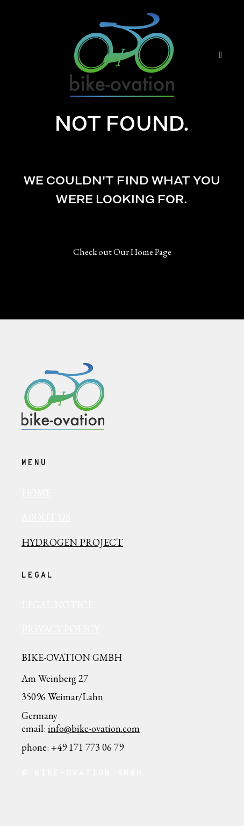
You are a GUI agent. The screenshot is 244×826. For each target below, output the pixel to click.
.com (130, 728)
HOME (36, 493)
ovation (106, 728)
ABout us (45, 517)
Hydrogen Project (72, 542)
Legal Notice (57, 605)
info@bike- (69, 728)
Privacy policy (60, 629)
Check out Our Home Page (122, 252)
